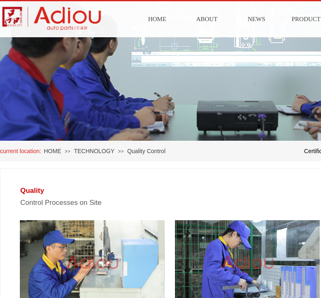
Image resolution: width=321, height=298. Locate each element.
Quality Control (146, 151)
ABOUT (207, 19)
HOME (157, 19)
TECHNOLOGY (94, 151)
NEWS (257, 19)
